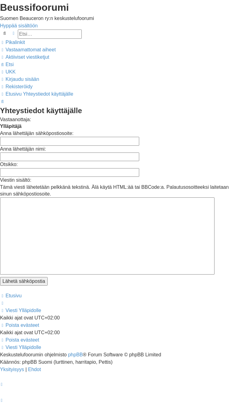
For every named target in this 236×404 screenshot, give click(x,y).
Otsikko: (9, 164)
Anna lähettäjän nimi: (23, 149)
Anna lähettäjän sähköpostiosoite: (36, 133)
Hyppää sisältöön (19, 25)
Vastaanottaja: (15, 119)
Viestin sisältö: (15, 180)
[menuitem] (28, 49)
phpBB (75, 354)
